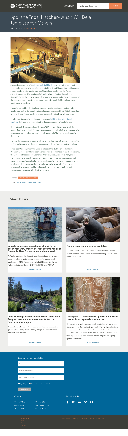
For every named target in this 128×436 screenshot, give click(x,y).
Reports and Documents (112, 15)
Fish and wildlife (28, 185)
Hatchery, (21, 189)
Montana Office (20, 416)
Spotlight (23, 391)
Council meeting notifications (42, 391)
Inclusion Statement (97, 425)
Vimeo (85, 409)
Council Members (42, 416)
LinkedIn (79, 409)
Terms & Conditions (80, 425)
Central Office (19, 409)
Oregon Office (40, 409)
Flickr (91, 409)
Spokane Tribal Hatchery (44, 92)
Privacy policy (65, 425)
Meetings (87, 15)
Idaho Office (19, 412)
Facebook (67, 409)
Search (116, 6)
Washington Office (42, 412)
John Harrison (31, 35)
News (23, 15)
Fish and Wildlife (42, 15)
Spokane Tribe (34, 189)
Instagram (73, 409)
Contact (69, 6)
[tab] (7, 15)
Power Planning (67, 15)
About (9, 15)
